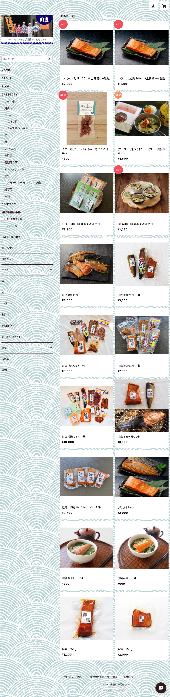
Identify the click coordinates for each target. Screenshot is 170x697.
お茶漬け (9, 155)
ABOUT (6, 78)
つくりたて (10, 148)
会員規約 (128, 677)
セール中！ (10, 101)
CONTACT (8, 204)
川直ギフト (10, 108)
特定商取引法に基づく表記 (104, 677)
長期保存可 (11, 162)
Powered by (114, 690)
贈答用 (8, 189)
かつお (8, 115)
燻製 (7, 176)
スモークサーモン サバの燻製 (24, 182)
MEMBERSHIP (13, 219)
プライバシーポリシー (73, 677)
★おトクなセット (14, 169)
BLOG (5, 86)
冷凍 (7, 196)
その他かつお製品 (17, 127)
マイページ (10, 226)
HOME (64, 16)
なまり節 (12, 121)
